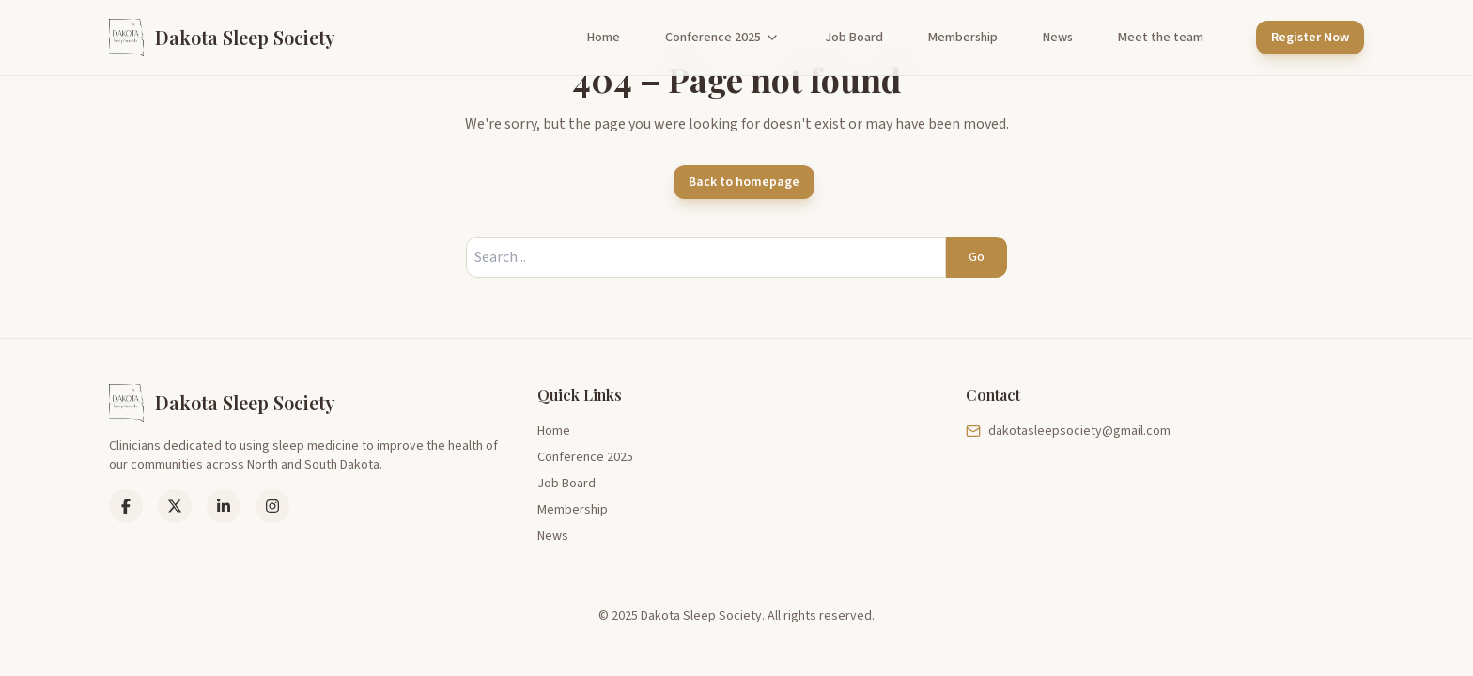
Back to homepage (744, 182)
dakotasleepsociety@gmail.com (1068, 431)
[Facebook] (126, 506)
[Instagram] (272, 506)
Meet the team (1160, 37)
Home (603, 37)
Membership (963, 37)
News (1058, 37)
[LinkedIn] (175, 506)
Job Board (854, 37)
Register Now (1310, 37)
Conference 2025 (722, 37)
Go (977, 257)
